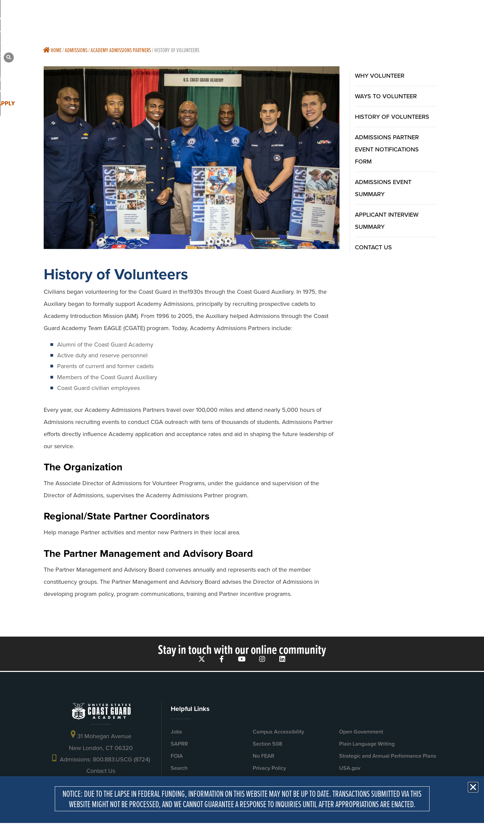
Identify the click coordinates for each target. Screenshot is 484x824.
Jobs (176, 734)
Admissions (76, 50)
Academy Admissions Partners (121, 50)
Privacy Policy (269, 770)
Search (179, 770)
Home (52, 50)
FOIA (177, 758)
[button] (447, 17)
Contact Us (100, 773)
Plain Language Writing (367, 746)
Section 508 (267, 746)
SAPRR (179, 746)
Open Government (361, 734)
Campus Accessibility (278, 734)
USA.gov (349, 770)
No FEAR (263, 758)
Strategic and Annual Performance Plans (387, 758)
